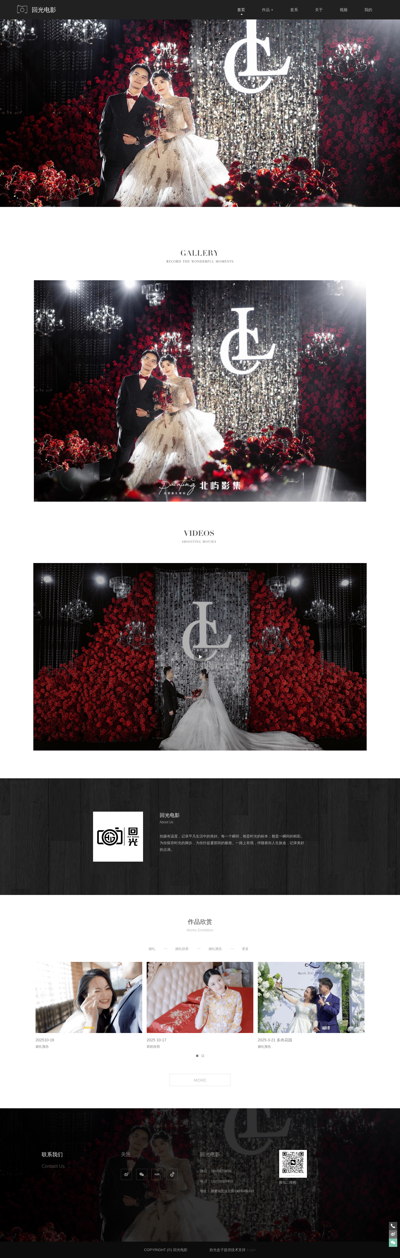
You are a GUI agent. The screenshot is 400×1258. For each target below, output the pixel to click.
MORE (200, 1080)
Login (251, 1250)
